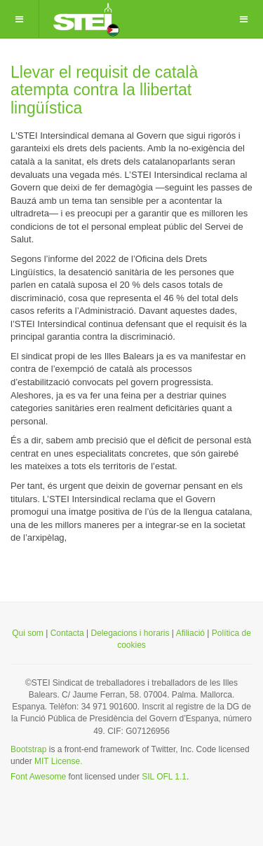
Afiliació (192, 633)
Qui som (27, 633)
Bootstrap (28, 749)
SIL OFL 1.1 (164, 777)
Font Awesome (38, 777)
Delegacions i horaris (129, 633)
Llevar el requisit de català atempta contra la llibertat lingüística (104, 90)
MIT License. (58, 761)
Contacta (67, 633)
